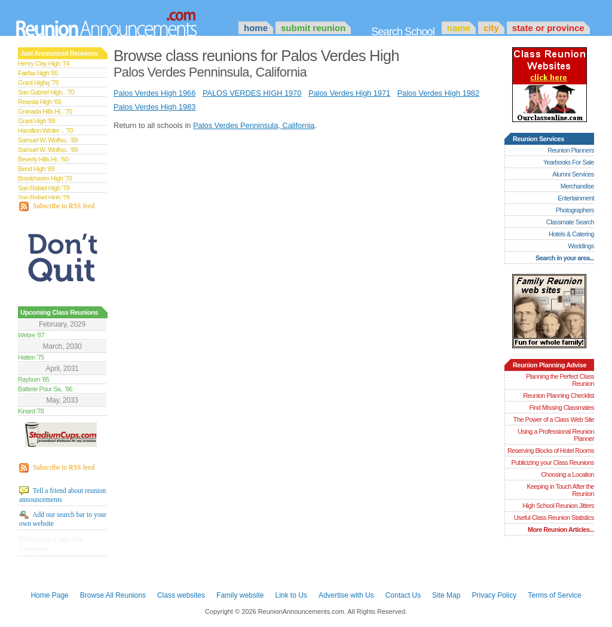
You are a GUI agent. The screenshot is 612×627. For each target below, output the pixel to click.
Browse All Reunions (113, 595)
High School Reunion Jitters (558, 505)
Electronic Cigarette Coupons (51, 543)
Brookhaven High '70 (45, 178)
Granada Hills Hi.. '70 (45, 111)
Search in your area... (565, 257)
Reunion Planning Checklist (558, 395)
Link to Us (291, 595)
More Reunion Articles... (561, 529)
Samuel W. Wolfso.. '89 (48, 140)
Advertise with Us (346, 595)
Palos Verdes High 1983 (154, 106)
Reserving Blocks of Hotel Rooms (550, 450)
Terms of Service (554, 595)
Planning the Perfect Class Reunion (560, 380)
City (491, 28)
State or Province (548, 28)
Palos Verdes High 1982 (438, 93)
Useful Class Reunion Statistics (554, 517)
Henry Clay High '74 (43, 63)
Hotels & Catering (571, 234)
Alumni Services (573, 174)
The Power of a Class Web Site (553, 419)
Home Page (49, 595)
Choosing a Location (567, 474)
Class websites (181, 595)
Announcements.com (122, 21)
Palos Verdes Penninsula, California (253, 125)
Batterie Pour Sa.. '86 (45, 388)
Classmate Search (570, 222)
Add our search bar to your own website (62, 518)
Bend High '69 (36, 168)
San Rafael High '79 (43, 187)
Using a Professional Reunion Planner (556, 435)
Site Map (446, 595)
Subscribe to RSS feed (56, 206)
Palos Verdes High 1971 (349, 93)
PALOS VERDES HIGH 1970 (252, 93)
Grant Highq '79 (38, 82)
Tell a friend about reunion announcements (62, 494)
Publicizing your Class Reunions (553, 462)
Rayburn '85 (33, 379)
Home (256, 28)
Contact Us (403, 595)
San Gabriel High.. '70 (46, 92)
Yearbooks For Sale (568, 162)
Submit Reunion (313, 28)
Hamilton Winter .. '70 (45, 130)
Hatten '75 (31, 357)
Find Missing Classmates (562, 407)
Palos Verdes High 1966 (154, 93)
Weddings (581, 245)
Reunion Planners (570, 150)
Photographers (575, 210)
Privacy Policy (494, 595)
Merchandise (577, 186)
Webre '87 (31, 335)
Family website (240, 595)
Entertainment (576, 198)
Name (458, 28)
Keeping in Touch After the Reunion (560, 490)
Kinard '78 (31, 411)
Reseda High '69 (39, 101)
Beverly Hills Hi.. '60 (43, 159)
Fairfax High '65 (38, 73)
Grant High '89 (36, 120)
